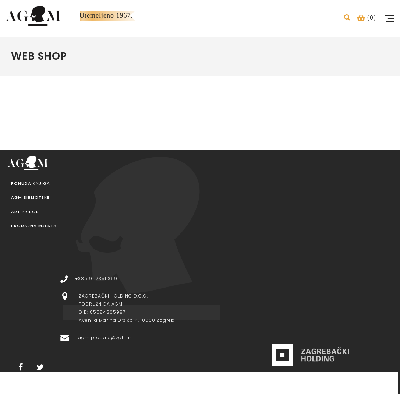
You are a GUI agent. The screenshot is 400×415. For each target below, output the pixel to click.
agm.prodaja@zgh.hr (104, 337)
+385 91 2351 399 (96, 278)
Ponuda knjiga (30, 183)
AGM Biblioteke (30, 197)
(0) (366, 17)
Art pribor (25, 212)
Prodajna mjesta (34, 226)
